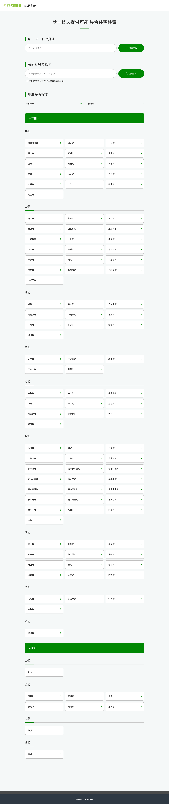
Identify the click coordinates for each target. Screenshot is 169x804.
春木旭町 (112, 458)
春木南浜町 (33, 489)
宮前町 (111, 564)
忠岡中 (31, 706)
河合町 (31, 218)
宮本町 (31, 574)
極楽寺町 (72, 269)
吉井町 (31, 609)
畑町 (70, 447)
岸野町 (31, 259)
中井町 (31, 393)
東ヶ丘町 (32, 509)
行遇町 (111, 598)
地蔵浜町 (32, 314)
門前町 (111, 574)
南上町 (31, 564)
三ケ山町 (112, 304)
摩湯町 (111, 544)
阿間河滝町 (33, 142)
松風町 (71, 544)
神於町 (31, 269)
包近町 (31, 228)
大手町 (31, 184)
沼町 (110, 413)
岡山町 (111, 184)
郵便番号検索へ (54, 80)
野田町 (31, 424)
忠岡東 (71, 706)
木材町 (71, 574)
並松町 (111, 403)
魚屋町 (71, 163)
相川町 (31, 335)
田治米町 (72, 358)
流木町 (71, 403)
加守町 (31, 249)
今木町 (111, 153)
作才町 (71, 304)
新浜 (30, 730)
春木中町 (72, 478)
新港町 (71, 324)
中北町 (71, 393)
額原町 (71, 218)
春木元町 (32, 499)
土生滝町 (32, 458)
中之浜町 (112, 393)
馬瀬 (30, 754)
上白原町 (72, 228)
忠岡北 (111, 696)
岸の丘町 (112, 249)
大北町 (71, 173)
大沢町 (111, 173)
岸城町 (71, 249)
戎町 (30, 173)
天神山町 (32, 369)
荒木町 (71, 142)
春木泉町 (32, 468)
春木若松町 (73, 499)
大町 (70, 184)
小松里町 (32, 280)
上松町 (71, 239)
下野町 (111, 314)
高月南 (71, 696)
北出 (30, 672)
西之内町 (72, 413)
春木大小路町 (74, 468)
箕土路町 (72, 554)
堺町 (30, 304)
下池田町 (72, 314)
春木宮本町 (113, 489)
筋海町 (111, 324)
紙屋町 (111, 239)
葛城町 (111, 218)
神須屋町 (112, 259)
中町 (30, 403)
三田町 (31, 554)
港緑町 (111, 554)
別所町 (111, 509)
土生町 (71, 458)
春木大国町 (33, 478)
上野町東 (32, 239)
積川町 (111, 358)
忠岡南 (111, 706)
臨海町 (31, 633)
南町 (70, 564)
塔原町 (71, 369)
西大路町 (32, 413)
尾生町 (31, 194)
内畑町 (111, 163)
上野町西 (112, 228)
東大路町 (112, 499)
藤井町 (71, 509)
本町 (30, 520)
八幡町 (111, 447)
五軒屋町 (112, 269)
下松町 (31, 324)
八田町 (31, 447)
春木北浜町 (113, 468)
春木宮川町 (73, 489)
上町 (30, 163)
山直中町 (72, 598)
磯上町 (31, 153)
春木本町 (112, 478)
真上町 (31, 544)
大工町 (31, 358)
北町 (70, 259)
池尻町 (111, 142)
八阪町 (31, 598)
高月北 (31, 696)
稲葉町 (71, 153)
